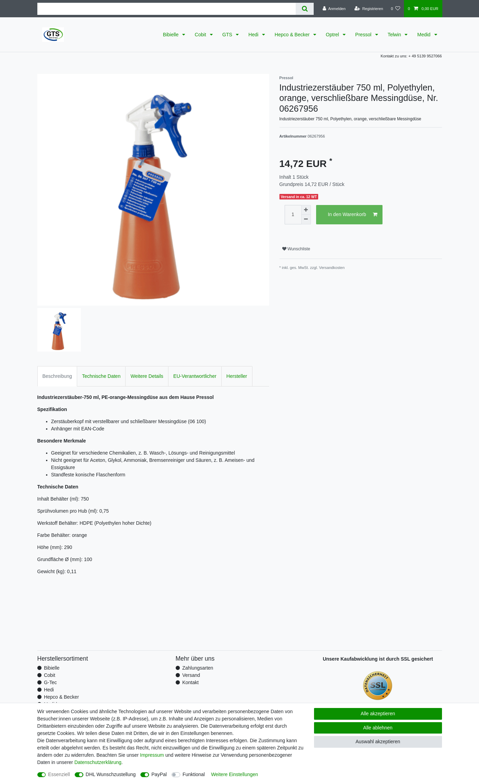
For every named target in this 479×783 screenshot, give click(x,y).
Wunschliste (296, 248)
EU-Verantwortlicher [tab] (195, 376)
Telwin (395, 34)
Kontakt (190, 682)
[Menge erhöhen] (306, 210)
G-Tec (50, 682)
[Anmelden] (334, 8)
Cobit (201, 34)
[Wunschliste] (395, 8)
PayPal (159, 774)
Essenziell (59, 774)
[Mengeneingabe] (293, 214)
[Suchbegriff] (166, 9)
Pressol (364, 34)
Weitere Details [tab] (146, 376)
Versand (191, 675)
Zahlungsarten (197, 668)
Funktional (194, 774)
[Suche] (304, 9)
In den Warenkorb (352, 215)
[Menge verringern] (306, 219)
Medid (424, 34)
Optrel (333, 34)
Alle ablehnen (378, 727)
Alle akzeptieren (378, 713)
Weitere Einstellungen (234, 774)
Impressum (152, 755)
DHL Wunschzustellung (111, 774)
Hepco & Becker (293, 34)
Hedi (254, 34)
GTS (228, 34)
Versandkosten (332, 267)
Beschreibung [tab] (57, 376)
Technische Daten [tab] (101, 376)
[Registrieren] (369, 8)
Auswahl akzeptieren (378, 741)
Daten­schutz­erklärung (97, 762)
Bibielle (171, 34)
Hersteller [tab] (237, 376)
